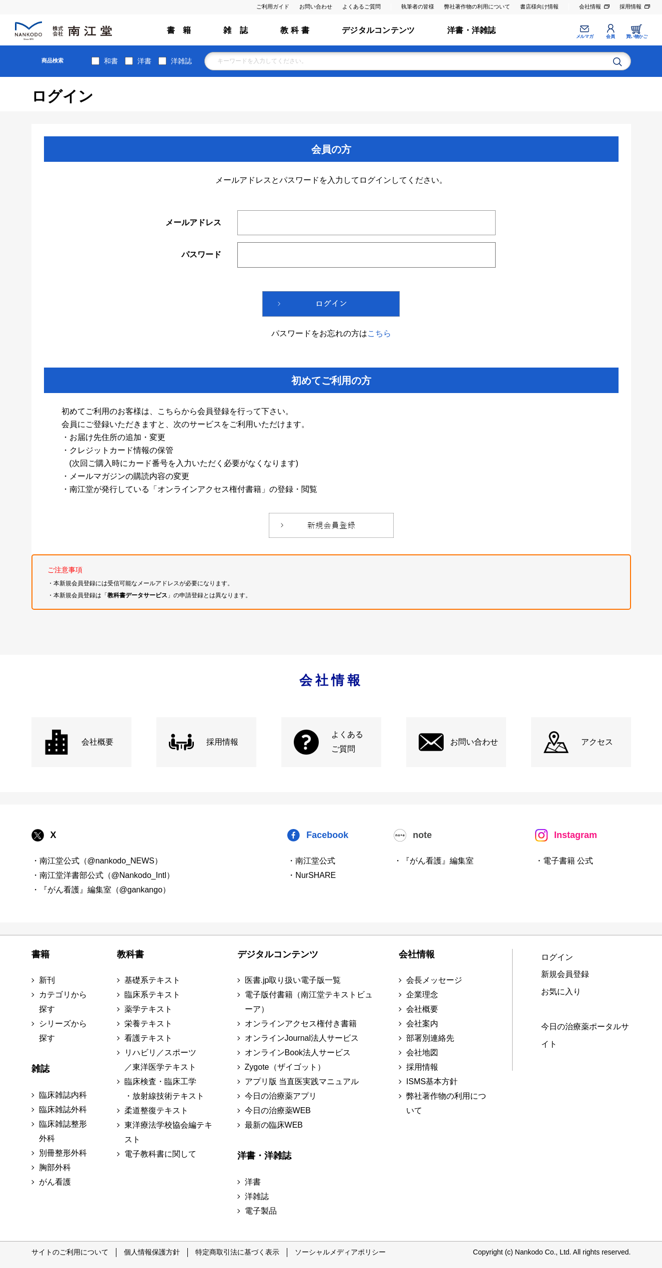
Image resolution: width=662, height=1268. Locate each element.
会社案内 (422, 1023)
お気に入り (561, 991)
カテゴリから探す (63, 1001)
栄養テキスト (148, 1023)
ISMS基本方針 (432, 1081)
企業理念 (422, 994)
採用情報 (631, 6)
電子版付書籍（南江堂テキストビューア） (309, 1001)
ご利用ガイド (272, 6)
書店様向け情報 (539, 6)
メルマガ (584, 36)
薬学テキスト (148, 1009)
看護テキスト (148, 1038)
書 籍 (179, 30)
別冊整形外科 (63, 1153)
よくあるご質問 (361, 6)
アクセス (597, 742)
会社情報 (590, 6)
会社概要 (97, 742)
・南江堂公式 (311, 860)
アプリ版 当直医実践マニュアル (302, 1081)
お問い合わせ (315, 6)
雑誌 (40, 1069)
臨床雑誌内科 (63, 1095)
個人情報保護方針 (152, 1252)
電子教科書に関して (160, 1154)
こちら (379, 333)
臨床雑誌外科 (63, 1109)
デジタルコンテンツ (378, 30)
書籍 (40, 954)
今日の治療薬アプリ (281, 1096)
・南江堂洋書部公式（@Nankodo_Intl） (103, 875)
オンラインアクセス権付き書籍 (301, 1023)
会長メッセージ (434, 980)
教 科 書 (294, 30)
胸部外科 (55, 1167)
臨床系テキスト (152, 994)
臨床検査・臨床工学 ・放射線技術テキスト (164, 1088)
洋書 (144, 61)
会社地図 (422, 1052)
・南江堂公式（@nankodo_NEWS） (97, 860)
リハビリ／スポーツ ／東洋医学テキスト (160, 1059)
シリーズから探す (63, 1030)
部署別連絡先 (430, 1038)
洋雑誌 (181, 61)
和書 (111, 61)
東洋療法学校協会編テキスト (168, 1132)
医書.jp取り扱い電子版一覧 (293, 980)
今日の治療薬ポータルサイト (585, 1035)
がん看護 (55, 1182)
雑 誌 (235, 30)
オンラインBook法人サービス (298, 1052)
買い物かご (637, 36)
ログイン (557, 957)
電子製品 (261, 1211)
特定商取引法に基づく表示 (237, 1252)
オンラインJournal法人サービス (302, 1038)
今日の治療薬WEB (278, 1110)
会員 (610, 36)
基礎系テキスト (152, 980)
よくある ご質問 (347, 741)
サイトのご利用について (69, 1252)
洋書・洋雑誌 (471, 30)
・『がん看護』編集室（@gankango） (101, 889)
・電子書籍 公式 (564, 860)
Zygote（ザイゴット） (285, 1067)
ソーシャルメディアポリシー (340, 1252)
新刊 (47, 980)
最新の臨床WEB (274, 1125)
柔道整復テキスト (156, 1110)
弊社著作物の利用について (477, 6)
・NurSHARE (311, 875)
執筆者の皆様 (417, 6)
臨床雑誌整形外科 (63, 1131)
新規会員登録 (565, 974)
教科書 (130, 954)
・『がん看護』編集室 (434, 860)
